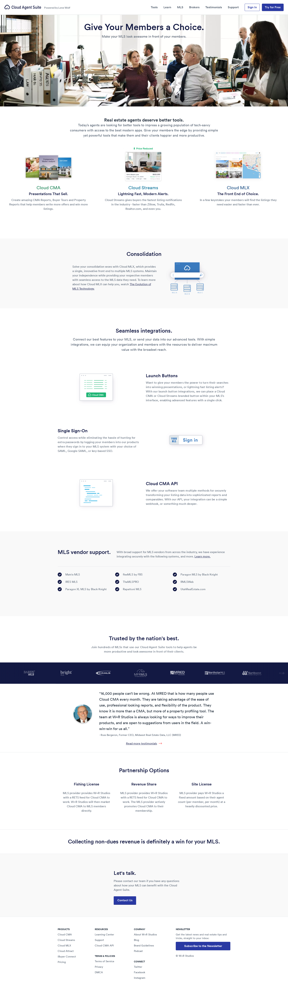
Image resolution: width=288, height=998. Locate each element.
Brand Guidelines (144, 945)
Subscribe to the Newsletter (203, 946)
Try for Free (273, 7)
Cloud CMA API (104, 945)
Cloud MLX (64, 945)
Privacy (99, 966)
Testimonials (213, 7)
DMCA (99, 972)
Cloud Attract (66, 951)
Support (233, 7)
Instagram (139, 977)
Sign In (252, 7)
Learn (167, 7)
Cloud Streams (66, 940)
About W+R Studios (145, 934)
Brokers (194, 7)
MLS (180, 7)
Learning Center (104, 934)
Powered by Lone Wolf (57, 7)
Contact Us (124, 900)
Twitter (138, 966)
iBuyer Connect (67, 956)
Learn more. (202, 556)
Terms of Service (104, 961)
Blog (136, 940)
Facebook (139, 972)
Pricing (62, 962)
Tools (154, 7)
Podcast (138, 951)
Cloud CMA (65, 934)
